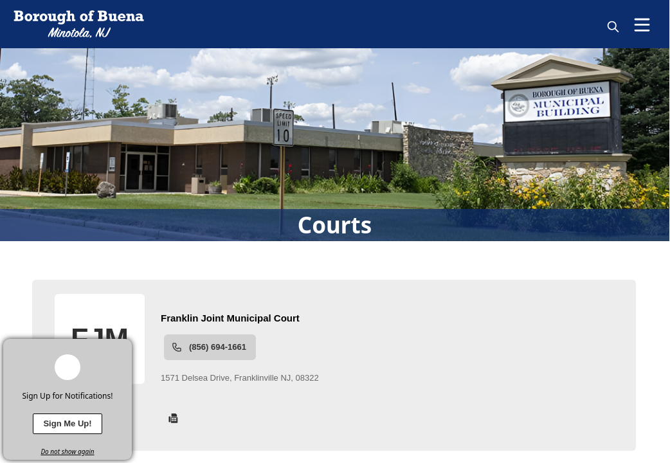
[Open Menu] (642, 24)
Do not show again (67, 451)
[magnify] (613, 26)
